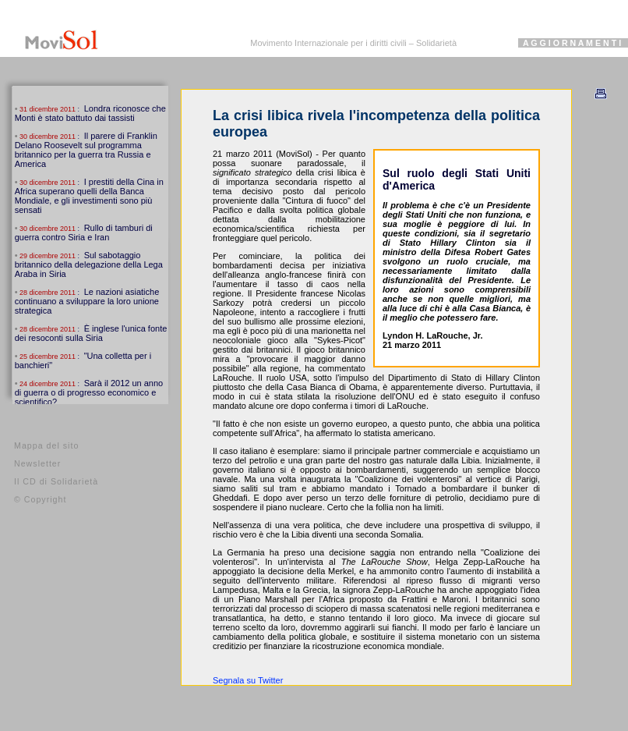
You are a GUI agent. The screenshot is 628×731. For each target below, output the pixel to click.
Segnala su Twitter (248, 680)
